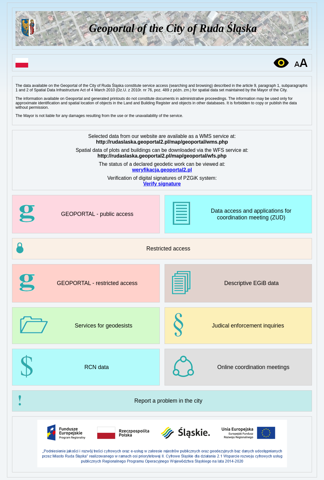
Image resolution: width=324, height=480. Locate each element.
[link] (86, 214)
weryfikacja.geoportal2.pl (162, 169)
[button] (162, 248)
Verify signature (162, 183)
